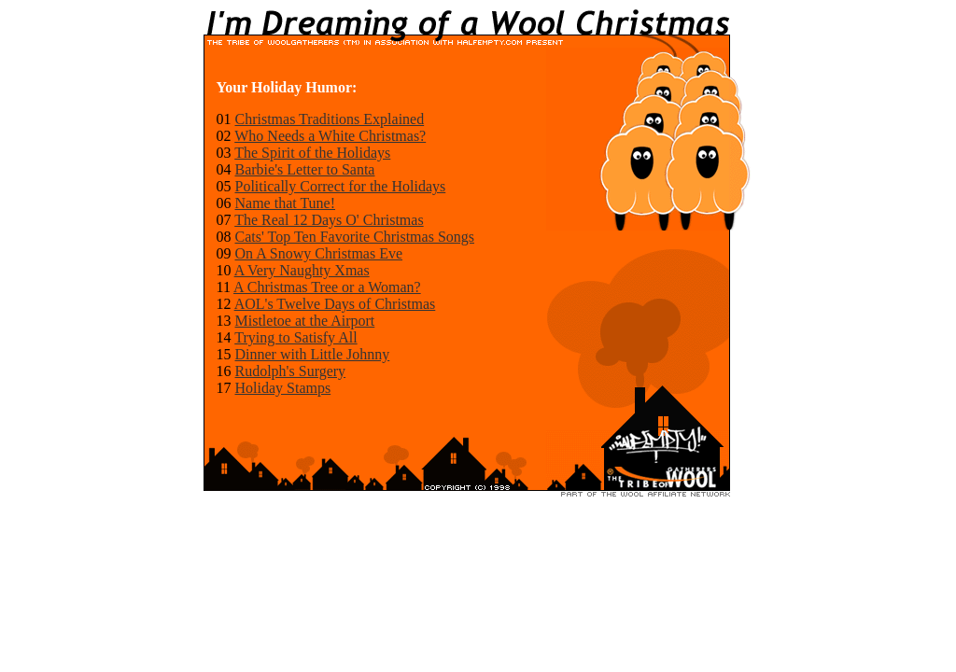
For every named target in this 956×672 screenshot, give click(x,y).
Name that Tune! (285, 203)
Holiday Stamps (283, 388)
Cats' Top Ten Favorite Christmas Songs (355, 237)
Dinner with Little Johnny (312, 354)
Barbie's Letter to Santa (305, 169)
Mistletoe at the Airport (305, 321)
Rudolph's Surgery (290, 371)
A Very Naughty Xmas (302, 270)
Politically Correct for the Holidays (340, 186)
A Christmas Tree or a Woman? (327, 287)
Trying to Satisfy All (295, 337)
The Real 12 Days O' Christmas (328, 220)
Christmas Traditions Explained (330, 119)
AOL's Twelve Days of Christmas (335, 304)
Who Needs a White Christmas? (330, 136)
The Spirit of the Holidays (312, 153)
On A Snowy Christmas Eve (319, 253)
